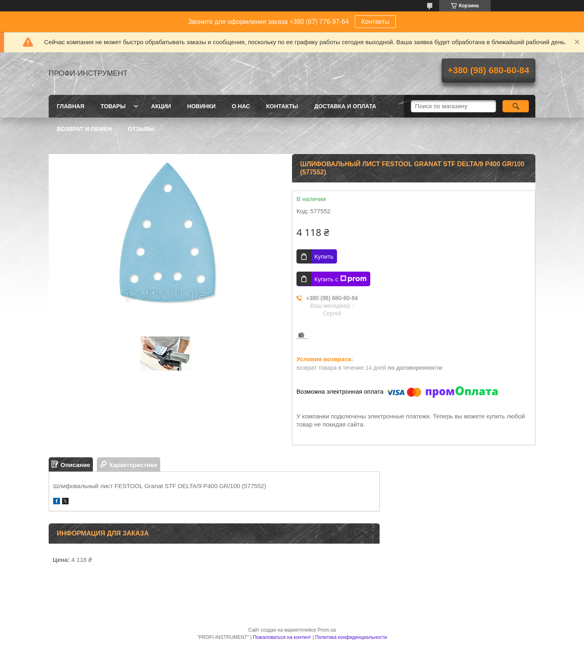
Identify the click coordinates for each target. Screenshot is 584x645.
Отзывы (141, 129)
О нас (241, 106)
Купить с (340, 279)
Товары (113, 106)
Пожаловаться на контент (282, 637)
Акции (161, 106)
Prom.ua (327, 630)
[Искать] (515, 106)
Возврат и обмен (84, 129)
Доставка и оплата (345, 106)
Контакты (375, 21)
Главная (70, 106)
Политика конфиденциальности (351, 637)
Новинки (201, 106)
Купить (323, 256)
